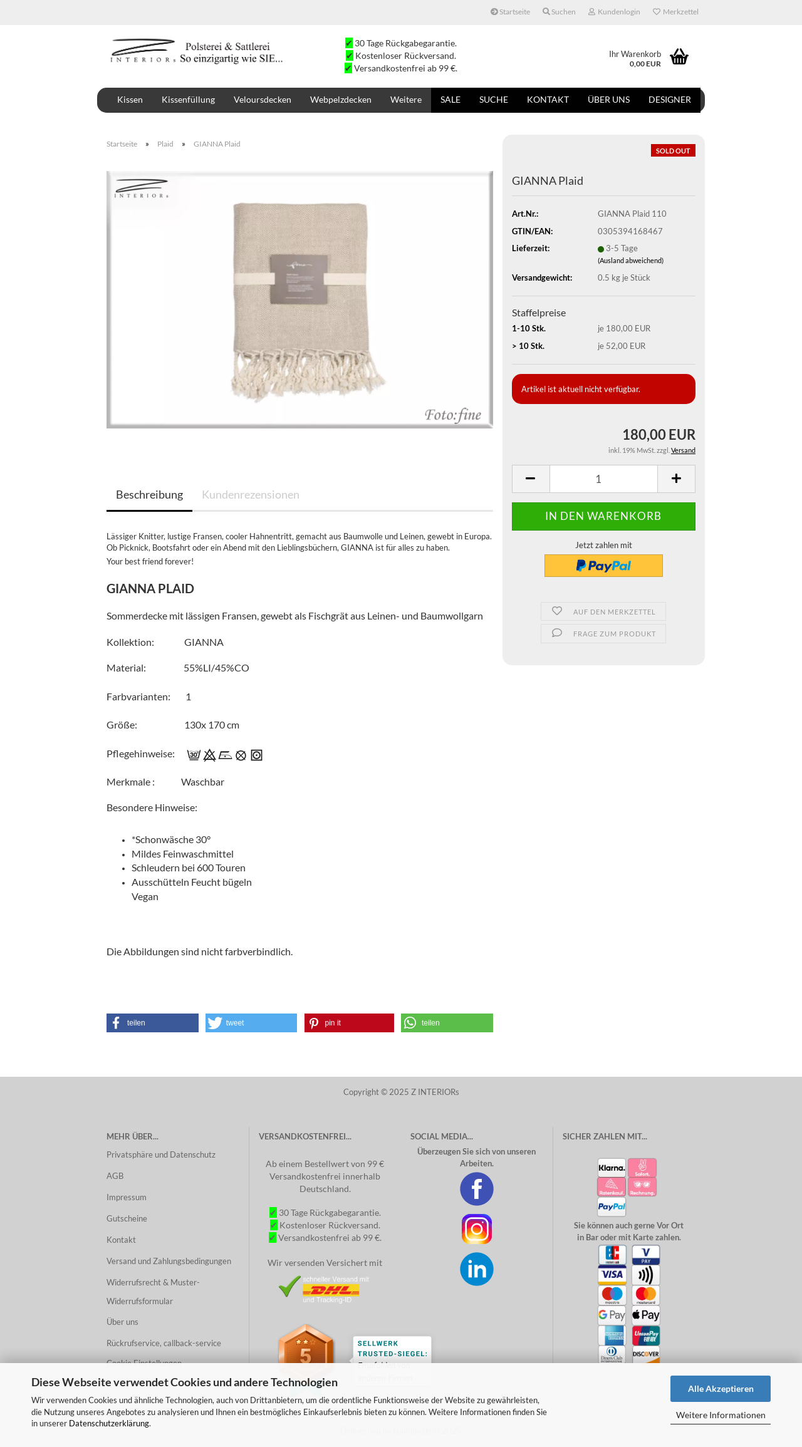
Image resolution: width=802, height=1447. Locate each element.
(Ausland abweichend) (631, 260)
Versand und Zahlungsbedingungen (169, 1261)
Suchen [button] (559, 11)
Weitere (406, 99)
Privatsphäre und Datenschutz (161, 1154)
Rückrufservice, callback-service (164, 1343)
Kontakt (548, 99)
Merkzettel (676, 11)
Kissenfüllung (188, 99)
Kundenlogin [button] (614, 11)
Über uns (609, 99)
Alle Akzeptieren (721, 1388)
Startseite (510, 11)
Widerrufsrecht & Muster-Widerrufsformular (153, 1291)
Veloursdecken (262, 99)
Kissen (130, 99)
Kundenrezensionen (250, 494)
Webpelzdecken (341, 99)
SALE (450, 99)
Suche (493, 99)
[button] (153, 1023)
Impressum (127, 1197)
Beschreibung (149, 494)
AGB (115, 1176)
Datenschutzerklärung (109, 1423)
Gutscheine (127, 1218)
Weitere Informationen (721, 1414)
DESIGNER (669, 99)
